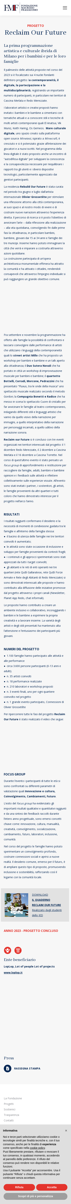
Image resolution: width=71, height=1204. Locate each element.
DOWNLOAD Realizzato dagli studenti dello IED (47, 905)
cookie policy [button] (37, 1147)
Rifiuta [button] (19, 1187)
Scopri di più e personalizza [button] (35, 1196)
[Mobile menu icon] (65, 8)
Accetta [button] (52, 1187)
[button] (66, 1131)
